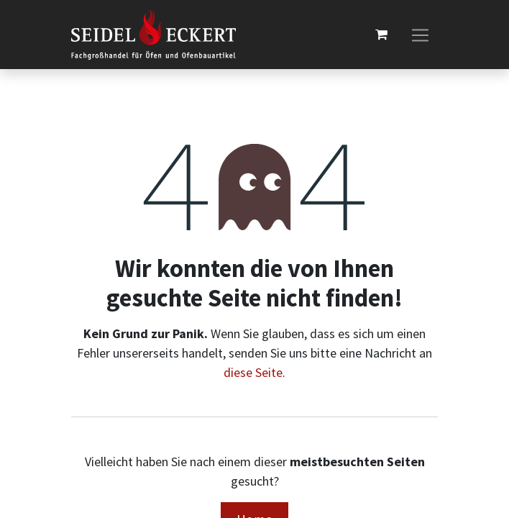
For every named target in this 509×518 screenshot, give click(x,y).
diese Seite (253, 372)
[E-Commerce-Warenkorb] (381, 34)
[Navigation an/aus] (420, 35)
